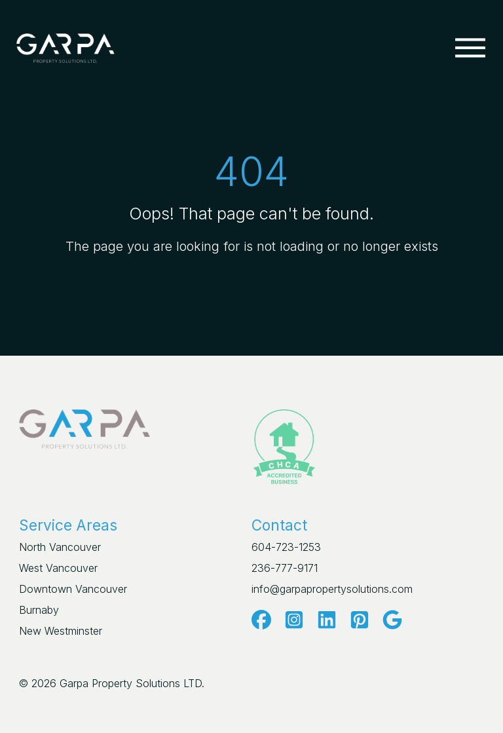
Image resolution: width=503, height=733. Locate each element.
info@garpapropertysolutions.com (332, 588)
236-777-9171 (285, 567)
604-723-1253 (286, 547)
